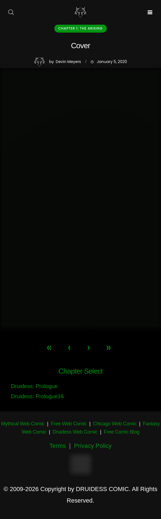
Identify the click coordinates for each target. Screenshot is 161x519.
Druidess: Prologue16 (37, 396)
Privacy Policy (93, 445)
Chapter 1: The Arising (80, 28)
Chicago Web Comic (115, 423)
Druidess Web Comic (75, 432)
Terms (57, 445)
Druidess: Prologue (34, 386)
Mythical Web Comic (22, 423)
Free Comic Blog (122, 432)
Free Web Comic (69, 423)
